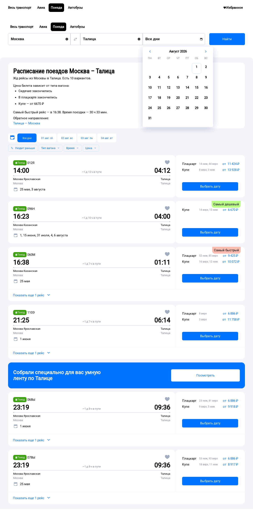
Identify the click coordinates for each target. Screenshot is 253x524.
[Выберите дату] (12, 137)
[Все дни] (27, 137)
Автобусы (77, 27)
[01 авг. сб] (46, 137)
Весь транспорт (21, 27)
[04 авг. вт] (106, 137)
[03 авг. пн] (86, 137)
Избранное (234, 9)
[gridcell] (196, 68)
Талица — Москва (26, 123)
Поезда (58, 27)
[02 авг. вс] (66, 137)
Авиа (43, 27)
